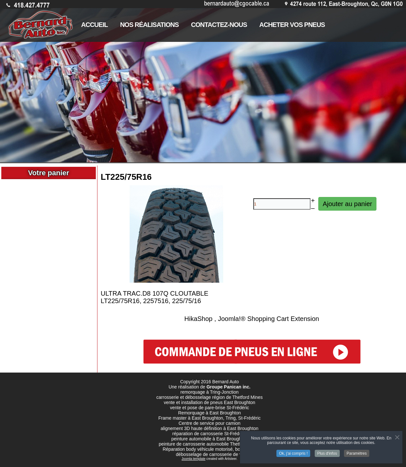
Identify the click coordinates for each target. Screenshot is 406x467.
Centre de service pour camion (210, 423)
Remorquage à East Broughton (209, 412)
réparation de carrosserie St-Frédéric (209, 433)
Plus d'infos (327, 451)
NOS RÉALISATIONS (149, 24)
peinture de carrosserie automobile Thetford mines (209, 444)
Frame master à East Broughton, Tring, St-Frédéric (209, 418)
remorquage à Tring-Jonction (210, 392)
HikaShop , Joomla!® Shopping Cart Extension (251, 318)
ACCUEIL (94, 24)
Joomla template (193, 459)
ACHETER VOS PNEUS (292, 24)
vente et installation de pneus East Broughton (209, 402)
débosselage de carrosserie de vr (209, 454)
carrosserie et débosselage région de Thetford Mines (209, 397)
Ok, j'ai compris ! (293, 451)
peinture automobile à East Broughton (209, 438)
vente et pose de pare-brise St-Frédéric (209, 407)
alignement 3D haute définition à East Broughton (209, 428)
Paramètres (357, 451)
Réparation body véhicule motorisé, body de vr (210, 449)
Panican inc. (237, 386)
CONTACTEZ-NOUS (219, 24)
